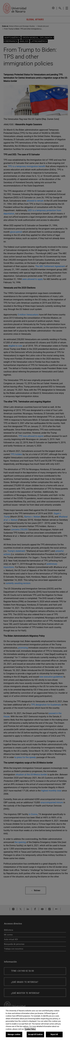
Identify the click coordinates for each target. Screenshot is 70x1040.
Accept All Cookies (35, 1034)
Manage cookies (14, 1034)
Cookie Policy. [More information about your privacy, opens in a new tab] (30, 1029)
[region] (35, 1023)
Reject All (54, 1034)
